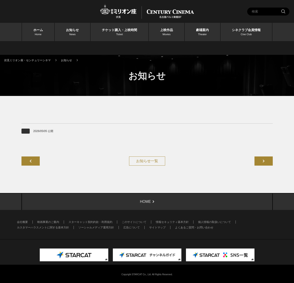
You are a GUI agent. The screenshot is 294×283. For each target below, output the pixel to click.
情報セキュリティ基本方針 (172, 222)
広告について (131, 227)
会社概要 (22, 222)
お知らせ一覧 (147, 161)
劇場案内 (202, 32)
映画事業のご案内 (48, 222)
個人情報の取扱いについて (214, 222)
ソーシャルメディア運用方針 (96, 227)
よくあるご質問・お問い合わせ (194, 227)
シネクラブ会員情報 (246, 32)
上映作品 (166, 32)
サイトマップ (157, 227)
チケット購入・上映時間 (119, 32)
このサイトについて (134, 222)
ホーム (38, 32)
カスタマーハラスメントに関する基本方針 (43, 227)
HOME (145, 202)
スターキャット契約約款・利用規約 (90, 222)
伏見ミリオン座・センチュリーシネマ (27, 60)
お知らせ (72, 32)
